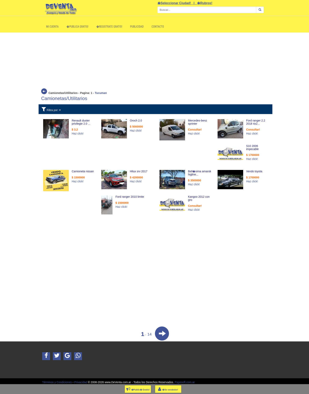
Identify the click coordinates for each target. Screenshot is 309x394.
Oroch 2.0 (136, 120)
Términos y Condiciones (57, 382)
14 (149, 334)
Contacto (158, 26)
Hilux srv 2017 (138, 171)
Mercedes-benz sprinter (197, 122)
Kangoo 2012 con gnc (199, 198)
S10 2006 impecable (252, 147)
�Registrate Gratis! (109, 26)
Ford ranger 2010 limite (129, 196)
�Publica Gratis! (77, 26)
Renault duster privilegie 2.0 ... (81, 122)
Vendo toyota (254, 171)
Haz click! (78, 133)
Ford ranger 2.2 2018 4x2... (255, 122)
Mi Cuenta (52, 26)
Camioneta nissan (83, 171)
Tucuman (101, 93)
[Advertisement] (154, 60)
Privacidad (80, 382)
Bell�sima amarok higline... (199, 173)
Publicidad (137, 26)
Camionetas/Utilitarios (64, 98)
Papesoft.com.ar (185, 382)
